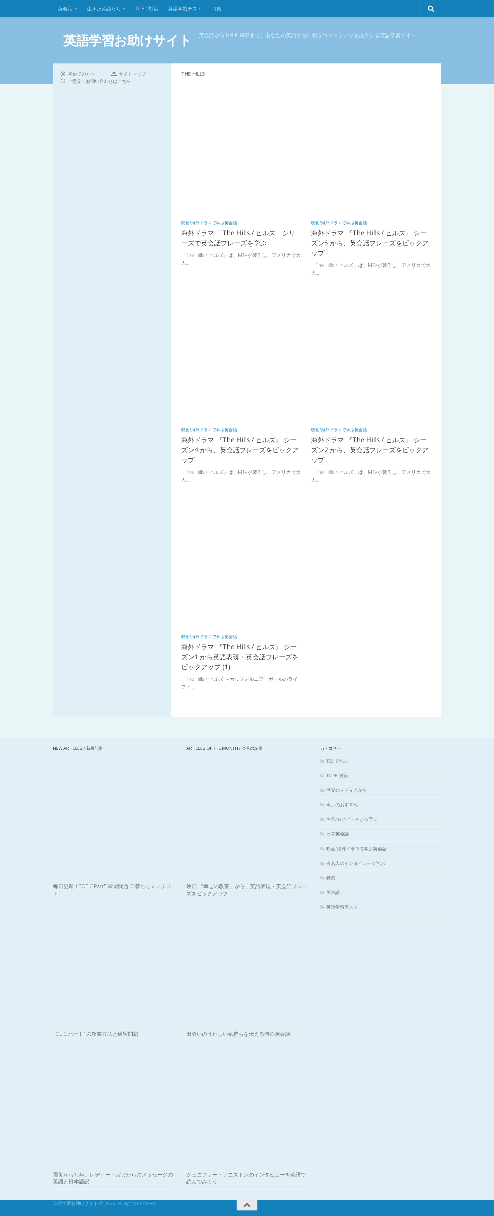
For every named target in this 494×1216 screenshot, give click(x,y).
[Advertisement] (112, 203)
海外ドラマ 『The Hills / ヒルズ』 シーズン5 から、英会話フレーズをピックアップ (370, 243)
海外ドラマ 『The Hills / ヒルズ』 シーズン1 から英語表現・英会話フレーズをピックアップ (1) (240, 656)
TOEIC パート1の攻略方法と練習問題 (95, 1033)
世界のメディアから (346, 790)
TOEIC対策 (146, 8)
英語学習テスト (185, 8)
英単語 (333, 892)
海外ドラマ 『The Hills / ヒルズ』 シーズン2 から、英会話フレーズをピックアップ (370, 449)
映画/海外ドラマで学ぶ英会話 (209, 223)
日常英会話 (337, 834)
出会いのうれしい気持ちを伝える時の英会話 (238, 1033)
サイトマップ (132, 73)
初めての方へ (81, 73)
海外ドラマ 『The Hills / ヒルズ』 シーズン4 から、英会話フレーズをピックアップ (240, 449)
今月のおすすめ (342, 804)
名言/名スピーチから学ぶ (352, 819)
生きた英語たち (104, 8)
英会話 (65, 8)
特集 (216, 8)
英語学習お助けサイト (127, 40)
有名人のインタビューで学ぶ (355, 863)
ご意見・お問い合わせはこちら (99, 81)
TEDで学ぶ (337, 761)
